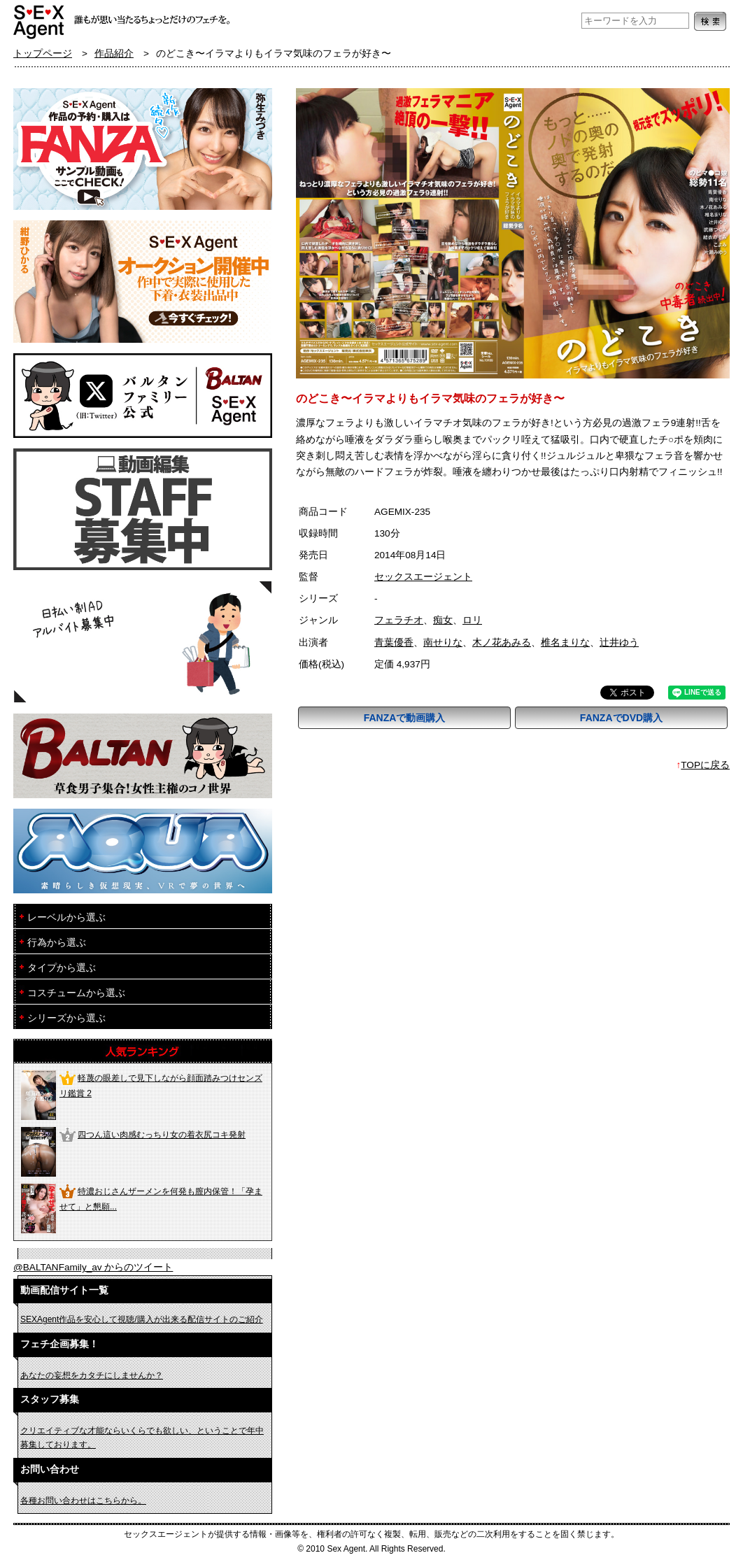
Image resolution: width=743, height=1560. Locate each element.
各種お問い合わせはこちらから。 (83, 1500)
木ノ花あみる (501, 642)
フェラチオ (398, 620)
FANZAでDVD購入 (621, 717)
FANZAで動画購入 (405, 717)
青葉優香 (393, 642)
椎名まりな (565, 642)
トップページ (42, 53)
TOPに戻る (705, 765)
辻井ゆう (619, 642)
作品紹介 (114, 53)
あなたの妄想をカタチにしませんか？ (91, 1375)
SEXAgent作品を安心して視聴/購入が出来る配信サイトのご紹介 (141, 1319)
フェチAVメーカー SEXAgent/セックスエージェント (39, 21)
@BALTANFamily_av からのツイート (93, 1267)
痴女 (443, 620)
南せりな (442, 642)
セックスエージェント (423, 577)
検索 (710, 21)
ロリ (472, 620)
